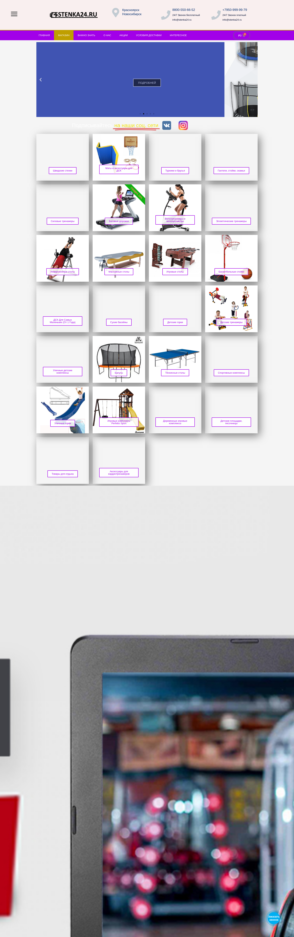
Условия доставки (149, 35)
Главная (44, 35)
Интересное (178, 35)
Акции (123, 35)
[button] (40, 79)
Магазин (64, 35)
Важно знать (86, 35)
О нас (107, 35)
